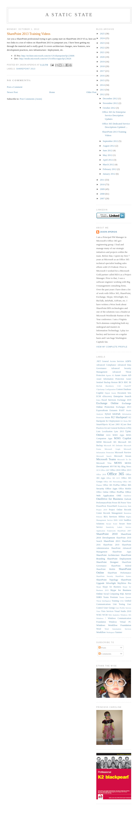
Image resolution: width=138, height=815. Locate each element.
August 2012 (109, 145)
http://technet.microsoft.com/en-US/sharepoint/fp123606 (47, 55)
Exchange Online (107, 403)
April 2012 (108, 159)
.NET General (102, 361)
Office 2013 (126, 470)
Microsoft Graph (112, 449)
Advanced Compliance (106, 365)
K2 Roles (124, 421)
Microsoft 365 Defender (113, 446)
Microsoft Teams (106, 459)
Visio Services (107, 611)
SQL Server (125, 593)
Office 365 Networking (113, 482)
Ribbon (122, 517)
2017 (102, 71)
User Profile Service (123, 608)
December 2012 (110, 98)
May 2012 (108, 155)
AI (113, 375)
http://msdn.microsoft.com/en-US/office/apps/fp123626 (45, 58)
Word (98, 629)
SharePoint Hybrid (121, 566)
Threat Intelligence (103, 601)
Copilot (99, 392)
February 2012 (110, 169)
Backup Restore (111, 382)
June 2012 (108, 150)
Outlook (127, 499)
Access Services (117, 361)
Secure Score (111, 524)
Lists (98, 431)
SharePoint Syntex (123, 576)
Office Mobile (125, 489)
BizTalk (99, 386)
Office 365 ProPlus (111, 485)
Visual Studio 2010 (122, 611)
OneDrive (127, 496)
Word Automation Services (118, 629)
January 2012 (109, 173)
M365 (108, 435)
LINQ (128, 428)
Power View (126, 503)
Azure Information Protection (110, 379)
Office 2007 (104, 470)
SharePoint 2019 (111, 545)
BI (130, 382)
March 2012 (109, 164)
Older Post (91, 92)
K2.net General (110, 428)
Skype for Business (112, 587)
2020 (102, 57)
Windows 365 (125, 615)
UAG (122, 601)
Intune (107, 417)
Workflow (101, 632)
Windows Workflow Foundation (113, 625)
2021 (102, 52)
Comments (104, 653)
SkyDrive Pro (124, 583)
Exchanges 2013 (123, 407)
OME (119, 496)
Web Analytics (113, 615)
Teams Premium (110, 597)
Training (115, 601)
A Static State (69, 14)
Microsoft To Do (124, 460)
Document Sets (124, 393)
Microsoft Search (103, 456)
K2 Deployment (113, 421)
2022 (102, 47)
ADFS (128, 361)
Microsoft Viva (103, 463)
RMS (116, 520)
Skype (98, 587)
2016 (102, 75)
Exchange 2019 (124, 400)
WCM (104, 615)
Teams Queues (125, 597)
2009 (102, 189)
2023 (102, 43)
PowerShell (112, 506)
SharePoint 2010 (107, 533)
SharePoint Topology (107, 579)
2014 (102, 85)
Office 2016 (101, 474)
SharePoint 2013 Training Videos (28, 34)
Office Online (102, 492)
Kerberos (122, 428)
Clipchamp (100, 389)
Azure (117, 375)
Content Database (123, 389)
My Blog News (124, 466)
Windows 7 (101, 618)
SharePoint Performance (119, 573)
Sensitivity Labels (114, 527)
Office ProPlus (117, 492)
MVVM (113, 466)
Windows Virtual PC (120, 622)
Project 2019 (101, 510)
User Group (109, 607)
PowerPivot (101, 506)
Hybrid (108, 414)
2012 (102, 94)
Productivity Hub (124, 506)
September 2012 (111, 141)
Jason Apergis (108, 232)
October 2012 (109, 107)
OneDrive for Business (109, 498)
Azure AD (126, 375)
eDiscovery (107, 396)
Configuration (110, 389)
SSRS (99, 597)
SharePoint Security (104, 576)
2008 (102, 193)
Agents (108, 375)
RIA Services (110, 516)
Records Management (113, 513)
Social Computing (111, 594)
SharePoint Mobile (105, 569)
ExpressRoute (102, 410)
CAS (119, 386)
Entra (98, 400)
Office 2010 (115, 470)
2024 (102, 38)
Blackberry (109, 386)
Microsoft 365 (109, 442)
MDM (99, 442)
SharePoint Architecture (107, 555)
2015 (102, 80)
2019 (102, 61)
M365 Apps (118, 435)
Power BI (116, 503)
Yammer (118, 632)
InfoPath (116, 414)
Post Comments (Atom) (31, 98)
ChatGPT (127, 386)
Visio (98, 611)
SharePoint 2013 (25, 69)
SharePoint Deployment (119, 558)
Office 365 (115, 474)
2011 (102, 179)
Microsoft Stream (122, 456)
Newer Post (12, 92)
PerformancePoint (103, 503)
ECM (98, 396)
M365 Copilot (122, 438)
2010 (102, 184)
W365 (99, 615)
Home (52, 92)
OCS (98, 470)
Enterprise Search (122, 396)
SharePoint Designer (107, 562)
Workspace (110, 632)
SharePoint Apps (121, 552)
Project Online (115, 510)
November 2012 (110, 103)
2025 (102, 33)
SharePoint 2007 (124, 531)
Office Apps (111, 488)
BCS (121, 382)
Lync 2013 (119, 431)
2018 (102, 66)
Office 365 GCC (113, 478)
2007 (102, 198)
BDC (126, 382)
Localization (107, 431)
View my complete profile (111, 347)
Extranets (114, 410)
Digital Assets (110, 393)
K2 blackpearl (119, 417)
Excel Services (109, 400)
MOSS (118, 462)
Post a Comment (14, 87)
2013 (102, 89)
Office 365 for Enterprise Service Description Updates (114, 115)
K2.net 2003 (114, 424)
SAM (121, 520)
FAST (122, 410)
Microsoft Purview (123, 452)
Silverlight (111, 583)
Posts (102, 647)
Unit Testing (119, 604)
